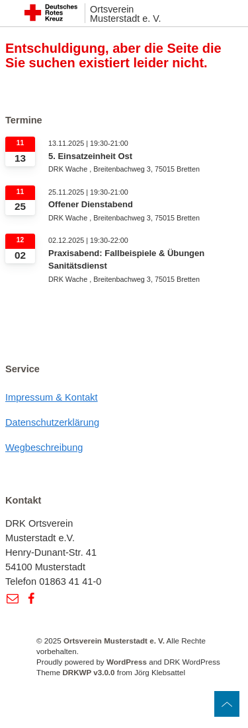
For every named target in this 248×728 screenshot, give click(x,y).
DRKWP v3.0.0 (88, 672)
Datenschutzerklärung (52, 422)
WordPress (126, 661)
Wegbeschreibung (44, 447)
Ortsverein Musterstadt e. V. (125, 14)
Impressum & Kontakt (51, 397)
